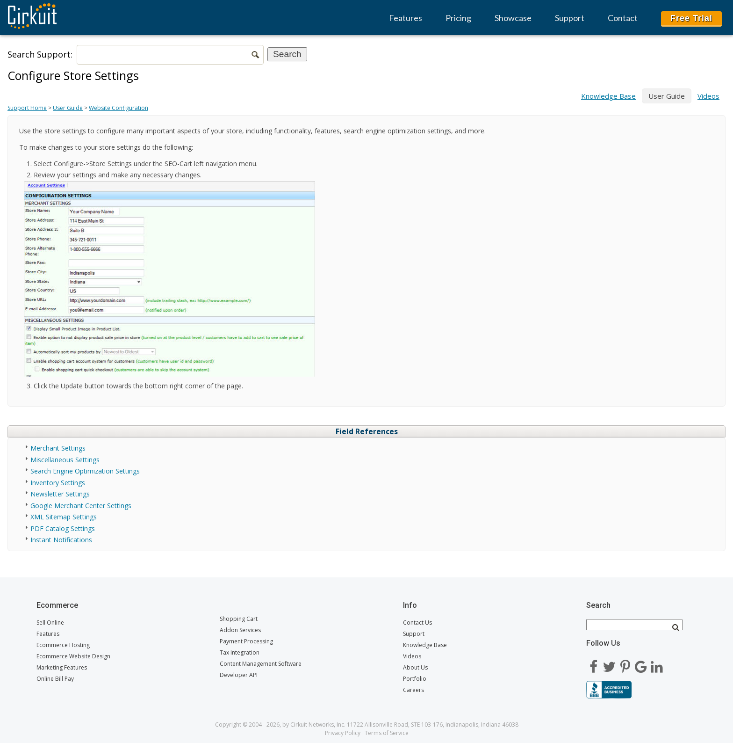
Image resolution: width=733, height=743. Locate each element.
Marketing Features (61, 667)
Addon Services (240, 630)
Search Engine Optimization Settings (85, 470)
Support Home (27, 108)
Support (569, 18)
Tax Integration (239, 652)
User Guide (68, 108)
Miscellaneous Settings (65, 459)
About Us (415, 667)
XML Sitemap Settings (63, 516)
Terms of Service (387, 733)
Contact (623, 18)
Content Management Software (261, 664)
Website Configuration (118, 108)
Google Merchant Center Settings (80, 505)
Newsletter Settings (60, 493)
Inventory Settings (57, 482)
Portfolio (414, 679)
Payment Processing (246, 641)
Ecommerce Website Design (73, 656)
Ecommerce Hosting (63, 645)
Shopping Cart (239, 619)
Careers (413, 690)
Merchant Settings (58, 448)
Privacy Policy (342, 733)
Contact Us (417, 622)
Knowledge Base (608, 96)
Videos (708, 96)
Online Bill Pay (55, 679)
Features (405, 18)
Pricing (458, 18)
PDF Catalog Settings (62, 528)
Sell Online (50, 622)
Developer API (239, 675)
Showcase (513, 18)
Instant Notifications (61, 539)
